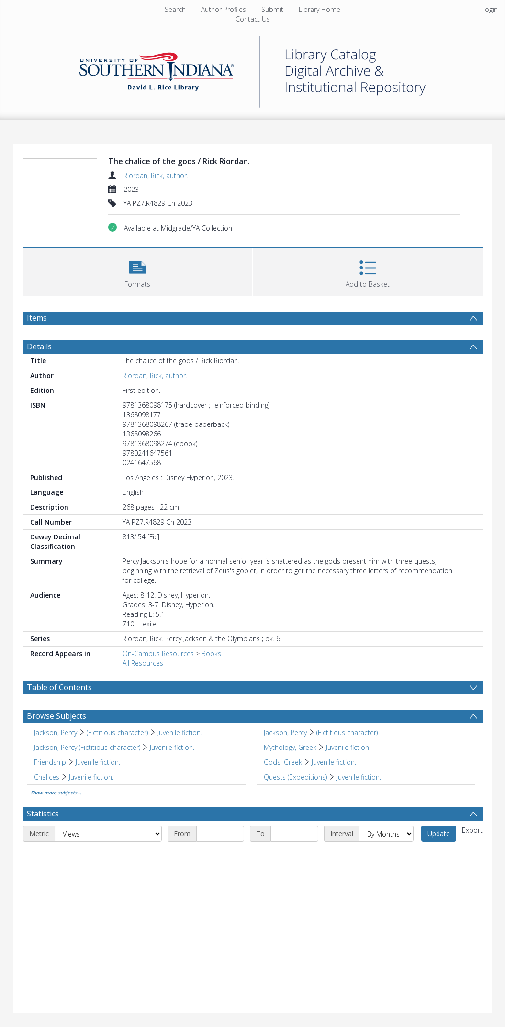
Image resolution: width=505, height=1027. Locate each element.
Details (39, 346)
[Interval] (386, 834)
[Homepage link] (252, 69)
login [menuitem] (490, 9)
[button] (137, 271)
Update (438, 833)
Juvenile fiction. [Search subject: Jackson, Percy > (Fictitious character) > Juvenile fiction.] (179, 732)
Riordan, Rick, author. (155, 175)
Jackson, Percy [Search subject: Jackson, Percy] (55, 732)
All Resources (143, 663)
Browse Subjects (56, 716)
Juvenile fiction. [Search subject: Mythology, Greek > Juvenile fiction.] (348, 747)
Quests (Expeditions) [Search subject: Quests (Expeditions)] (295, 776)
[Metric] (108, 834)
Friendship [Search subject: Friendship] (50, 762)
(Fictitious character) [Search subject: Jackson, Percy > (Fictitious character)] (117, 732)
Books (211, 653)
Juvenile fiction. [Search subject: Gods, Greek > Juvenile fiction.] (334, 762)
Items (37, 318)
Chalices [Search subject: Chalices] (46, 776)
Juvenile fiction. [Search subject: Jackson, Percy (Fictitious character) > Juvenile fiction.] (172, 747)
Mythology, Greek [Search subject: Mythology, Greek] (290, 747)
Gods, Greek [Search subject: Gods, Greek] (283, 762)
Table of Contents (59, 687)
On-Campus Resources (158, 653)
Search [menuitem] (175, 9)
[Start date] (220, 834)
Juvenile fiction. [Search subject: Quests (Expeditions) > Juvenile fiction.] (359, 776)
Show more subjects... (56, 792)
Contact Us (253, 18)
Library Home (319, 9)
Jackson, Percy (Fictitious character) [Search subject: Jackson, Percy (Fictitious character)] (87, 747)
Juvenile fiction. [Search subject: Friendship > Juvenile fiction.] (98, 762)
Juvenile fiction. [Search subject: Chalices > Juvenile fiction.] (91, 776)
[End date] (294, 834)
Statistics (43, 813)
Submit (272, 9)
